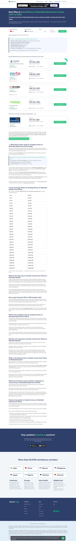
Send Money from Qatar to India (58, 490)
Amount (40, 29)
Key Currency (13, 160)
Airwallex (16, 163)
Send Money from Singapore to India (44, 487)
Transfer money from (13, 29)
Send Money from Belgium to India (29, 488)
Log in (64, 1)
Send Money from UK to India (28, 482)
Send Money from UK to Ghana (28, 486)
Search (62, 31)
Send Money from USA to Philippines (15, 486)
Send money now (60, 63)
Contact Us (26, 513)
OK (63, 538)
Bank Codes (41, 504)
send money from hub (42, 181)
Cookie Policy (13, 539)
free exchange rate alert (27, 308)
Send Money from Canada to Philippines (16, 488)
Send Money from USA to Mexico (14, 482)
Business (51, 1)
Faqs (39, 508)
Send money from (40, 1)
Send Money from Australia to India (44, 483)
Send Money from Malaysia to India (44, 488)
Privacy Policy (54, 538)
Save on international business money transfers (19, 138)
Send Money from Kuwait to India (58, 488)
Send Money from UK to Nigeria (29, 483)
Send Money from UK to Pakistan (29, 487)
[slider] (12, 65)
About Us (25, 511)
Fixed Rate (52, 30)
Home (10, 35)
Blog (54, 504)
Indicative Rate (52, 31)
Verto (12, 163)
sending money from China (29, 182)
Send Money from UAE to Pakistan (58, 483)
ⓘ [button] (23, 270)
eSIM (46, 1)
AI (53, 506)
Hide (35, 113)
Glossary (40, 506)
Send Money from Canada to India (15, 487)
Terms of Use (41, 511)
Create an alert (58, 1)
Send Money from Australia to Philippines (45, 482)
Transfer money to (27, 29)
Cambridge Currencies (15, 162)
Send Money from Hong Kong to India (44, 486)
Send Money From (27, 504)
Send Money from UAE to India (58, 482)
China (20, 35)
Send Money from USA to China (14, 483)
